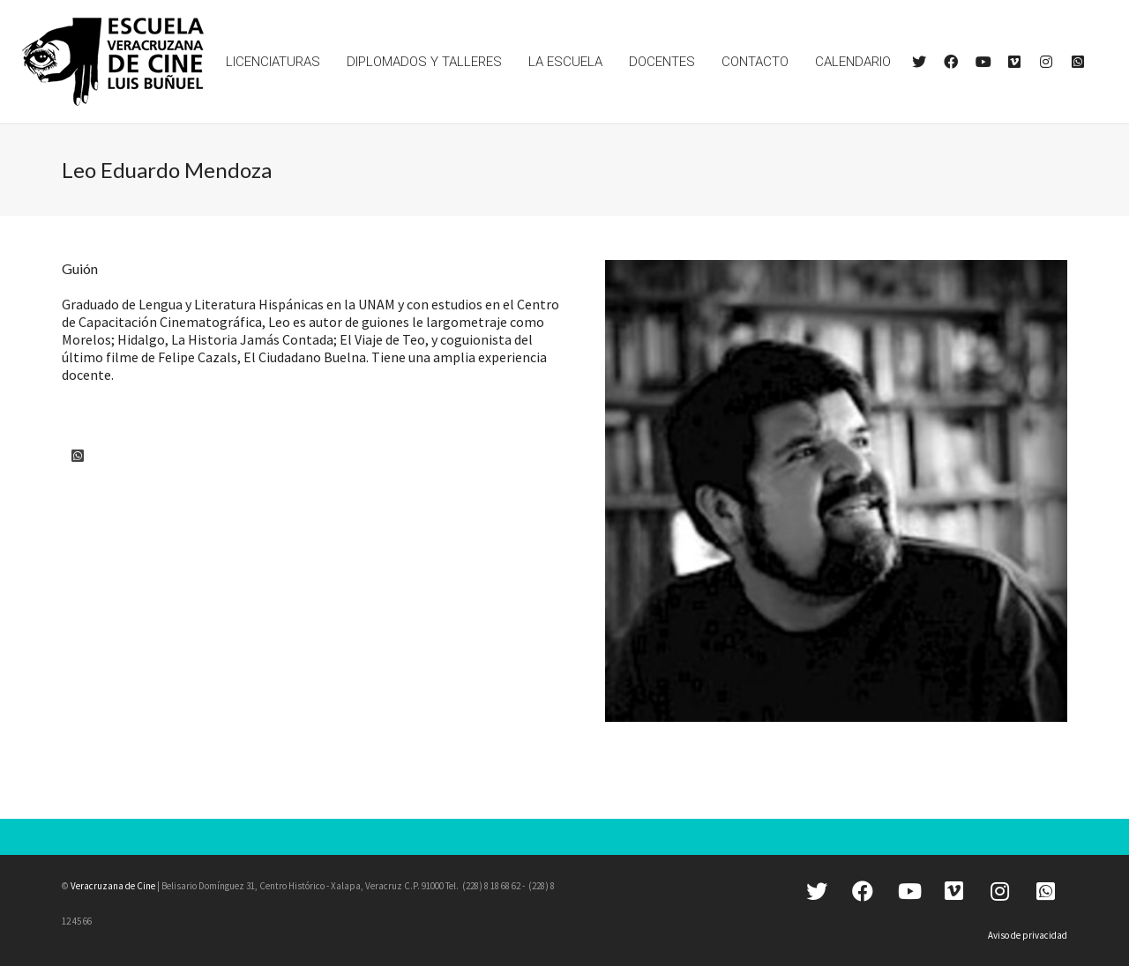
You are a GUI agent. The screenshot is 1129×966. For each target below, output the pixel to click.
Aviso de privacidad (1027, 935)
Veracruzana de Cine (113, 886)
